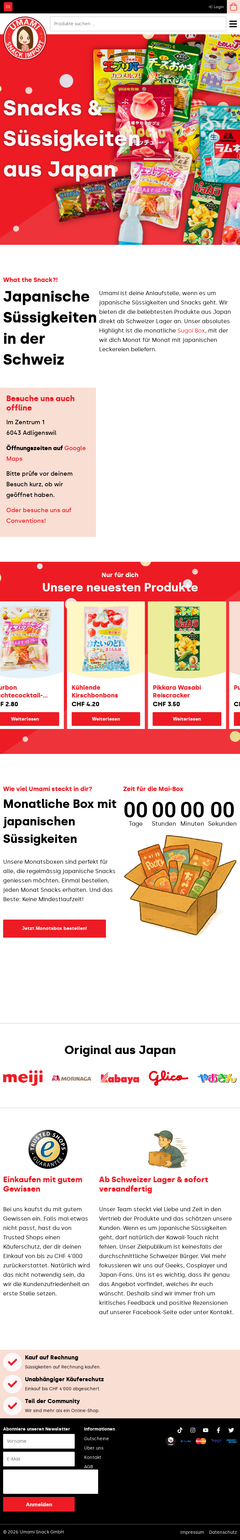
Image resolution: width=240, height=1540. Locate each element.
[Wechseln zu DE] (8, 6)
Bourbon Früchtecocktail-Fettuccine (30, 691)
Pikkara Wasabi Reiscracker (191, 691)
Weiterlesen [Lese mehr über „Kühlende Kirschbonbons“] (120, 719)
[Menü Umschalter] (233, 24)
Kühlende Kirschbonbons (108, 691)
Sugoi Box (191, 330)
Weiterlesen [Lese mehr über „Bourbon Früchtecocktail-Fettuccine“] (39, 719)
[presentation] (50, 1482)
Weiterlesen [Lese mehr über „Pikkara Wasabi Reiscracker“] (201, 719)
